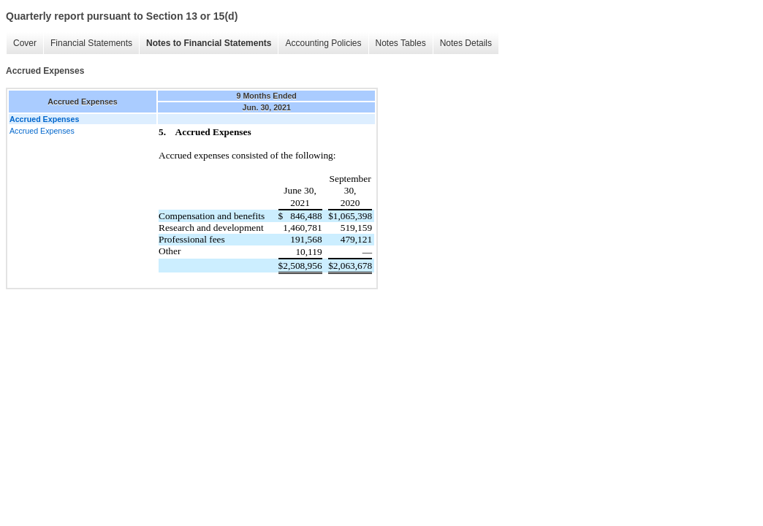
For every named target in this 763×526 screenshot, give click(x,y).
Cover (25, 43)
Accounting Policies (323, 43)
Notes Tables (401, 43)
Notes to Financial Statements (208, 43)
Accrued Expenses (42, 130)
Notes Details (466, 43)
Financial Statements (91, 43)
